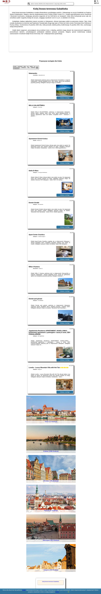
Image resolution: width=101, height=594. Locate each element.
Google (24, 590)
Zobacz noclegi (64, 98)
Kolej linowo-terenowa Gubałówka (50, 581)
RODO (57, 592)
